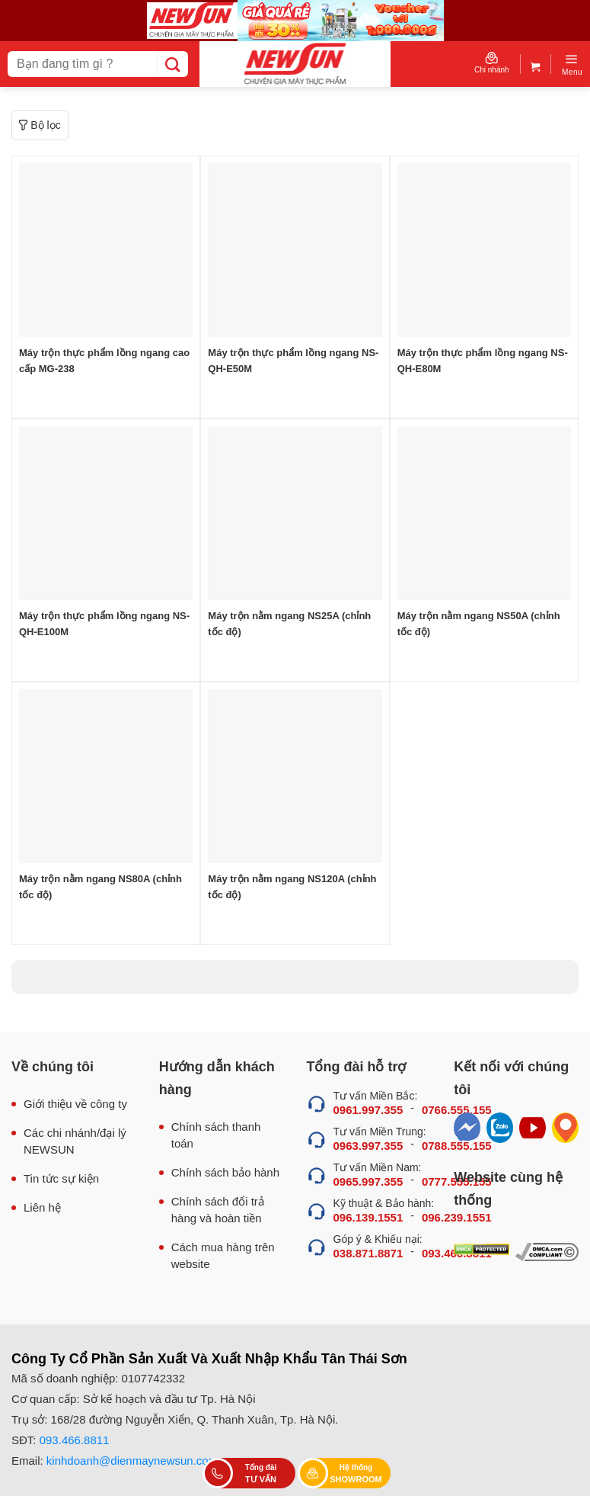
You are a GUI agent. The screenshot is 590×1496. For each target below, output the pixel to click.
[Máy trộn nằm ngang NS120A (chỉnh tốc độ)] (294, 776)
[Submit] (172, 64)
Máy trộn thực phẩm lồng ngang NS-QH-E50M (293, 360)
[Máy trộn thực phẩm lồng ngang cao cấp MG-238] (106, 250)
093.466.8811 (75, 1439)
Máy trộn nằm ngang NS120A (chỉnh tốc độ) (292, 886)
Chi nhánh (491, 63)
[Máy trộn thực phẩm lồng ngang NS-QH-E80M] (484, 250)
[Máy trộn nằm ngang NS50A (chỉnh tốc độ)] (484, 513)
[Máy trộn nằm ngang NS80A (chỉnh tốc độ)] (106, 776)
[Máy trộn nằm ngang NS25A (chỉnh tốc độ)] (294, 513)
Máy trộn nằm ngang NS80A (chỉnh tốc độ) (100, 886)
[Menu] (572, 64)
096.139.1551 (368, 1217)
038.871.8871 (368, 1253)
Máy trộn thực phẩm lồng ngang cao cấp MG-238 (104, 360)
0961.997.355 (368, 1109)
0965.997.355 (368, 1181)
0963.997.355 (368, 1145)
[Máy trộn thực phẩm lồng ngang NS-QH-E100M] (106, 513)
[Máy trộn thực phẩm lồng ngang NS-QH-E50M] (294, 250)
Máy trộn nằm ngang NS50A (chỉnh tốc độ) (478, 623)
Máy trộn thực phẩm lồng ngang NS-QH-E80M (482, 360)
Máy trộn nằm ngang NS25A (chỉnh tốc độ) (289, 623)
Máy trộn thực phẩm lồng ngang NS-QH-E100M (104, 623)
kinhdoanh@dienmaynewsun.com (132, 1460)
